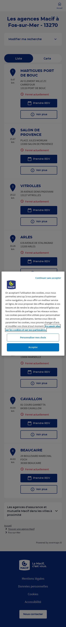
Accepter (33, 347)
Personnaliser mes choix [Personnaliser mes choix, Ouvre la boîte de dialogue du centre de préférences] (33, 337)
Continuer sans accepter (48, 277)
